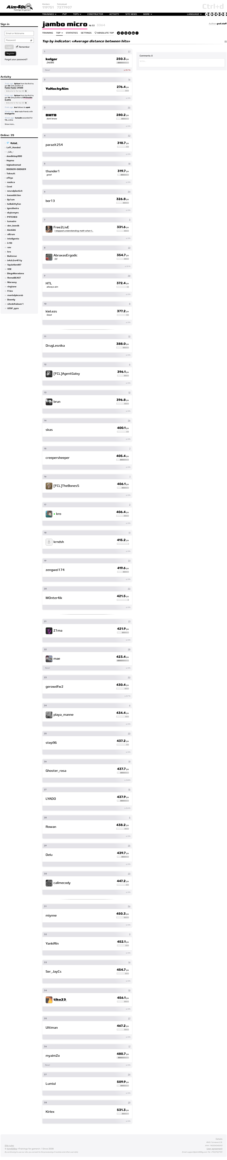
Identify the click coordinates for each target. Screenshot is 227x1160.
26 (129, 420)
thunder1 (53, 171)
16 (9, 98)
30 (129, 677)
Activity (114, 14)
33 (129, 589)
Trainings (48, 14)
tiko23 (59, 1000)
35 (129, 107)
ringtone (11, 286)
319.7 (123, 171)
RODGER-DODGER (16, 169)
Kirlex (50, 1112)
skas (49, 430)
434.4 (122, 713)
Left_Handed (14, 147)
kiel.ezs (51, 311)
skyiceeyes (13, 212)
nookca (11, 182)
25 (129, 845)
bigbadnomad (14, 165)
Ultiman (52, 1028)
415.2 (123, 540)
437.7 (123, 769)
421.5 (123, 596)
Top (58, 33)
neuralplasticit (14, 191)
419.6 (123, 568)
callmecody (62, 883)
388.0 (122, 344)
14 (129, 962)
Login (9, 47)
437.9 (123, 797)
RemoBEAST (14, 278)
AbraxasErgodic (65, 255)
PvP (64, 14)
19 (129, 761)
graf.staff (222, 23)
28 (129, 649)
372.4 (123, 283)
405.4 (122, 456)
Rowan (51, 827)
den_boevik (13, 225)
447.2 (123, 881)
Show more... (10, 124)
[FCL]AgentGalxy (66, 374)
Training (47, 33)
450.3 (122, 913)
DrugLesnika (55, 346)
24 (129, 1074)
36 (9, 86)
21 (129, 621)
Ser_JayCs (53, 972)
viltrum (11, 234)
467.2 (123, 1026)
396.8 (122, 400)
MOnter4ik (54, 598)
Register (10, 53)
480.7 (123, 1054)
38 (129, 276)
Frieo (10, 291)
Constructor (95, 14)
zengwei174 (55, 570)
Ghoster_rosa (56, 771)
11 (129, 532)
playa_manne (63, 715)
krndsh (58, 542)
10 (129, 990)
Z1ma (57, 631)
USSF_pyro (13, 308)
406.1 (123, 484)
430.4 (122, 685)
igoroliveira (13, 208)
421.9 (123, 629)
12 (129, 392)
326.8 (122, 199)
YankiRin (52, 944)
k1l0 (9, 243)
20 (129, 733)
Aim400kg (12, 1148)
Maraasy (12, 282)
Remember (23, 47)
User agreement (214, 1148)
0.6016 (8, 100)
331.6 (123, 227)
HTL (49, 283)
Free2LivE (61, 227)
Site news (131, 14)
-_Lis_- (10, 152)
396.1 (123, 372)
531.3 (123, 1110)
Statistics (72, 33)
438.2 (122, 825)
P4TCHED (12, 217)
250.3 (122, 59)
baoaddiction (14, 195)
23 (129, 873)
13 (129, 336)
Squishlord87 (14, 264)
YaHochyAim (57, 89)
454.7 (123, 970)
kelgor (51, 59)
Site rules (9, 1145)
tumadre (18, 118)
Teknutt (11, 173)
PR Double (27, 98)
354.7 (123, 255)
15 (129, 789)
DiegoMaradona (15, 273)
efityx (10, 178)
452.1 (123, 942)
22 (129, 248)
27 (129, 1018)
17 (129, 1046)
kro (15, 107)
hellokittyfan (14, 204)
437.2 (123, 741)
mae (56, 659)
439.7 (123, 853)
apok (28, 107)
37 (129, 51)
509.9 (123, 1082)
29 (129, 1102)
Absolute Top (104, 33)
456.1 (123, 998)
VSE (9, 269)
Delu (49, 855)
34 (129, 191)
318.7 (123, 143)
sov (9, 247)
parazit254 (54, 145)
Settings (86, 33)
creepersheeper (58, 458)
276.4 (123, 87)
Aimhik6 (11, 230)
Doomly (11, 299)
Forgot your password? (16, 59)
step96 (51, 743)
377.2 (123, 311)
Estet (14, 143)
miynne (51, 915)
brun (56, 402)
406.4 (122, 512)
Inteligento (9, 114)
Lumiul (51, 1084)
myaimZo (53, 1056)
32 (129, 135)
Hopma (10, 160)
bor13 (50, 201)
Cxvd (9, 186)
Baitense (12, 256)
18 (129, 163)
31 (129, 560)
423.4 (122, 657)
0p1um (17, 84)
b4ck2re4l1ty (14, 260)
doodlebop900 (14, 156)
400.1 (123, 428)
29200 (20, 88)
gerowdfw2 (54, 687)
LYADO (51, 799)
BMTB (51, 115)
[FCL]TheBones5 (66, 486)
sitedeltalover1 (15, 304)
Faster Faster (10, 88)
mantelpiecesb (15, 295)
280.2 (122, 115)
